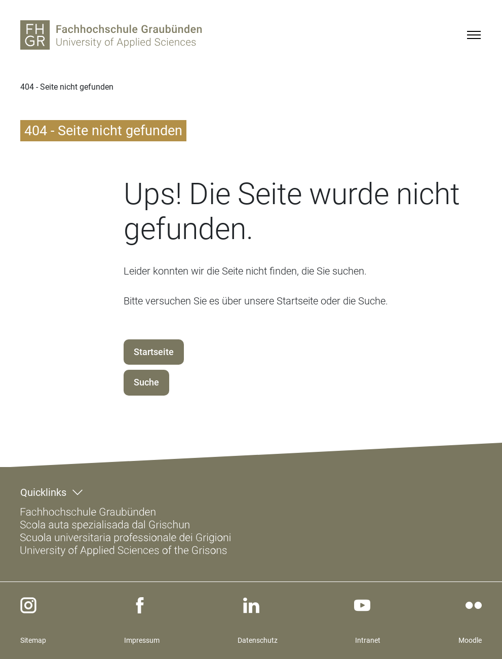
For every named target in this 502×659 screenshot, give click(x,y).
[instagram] (28, 605)
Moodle (470, 640)
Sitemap (33, 640)
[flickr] (474, 605)
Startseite (154, 351)
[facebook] (140, 605)
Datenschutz (258, 640)
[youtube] (362, 605)
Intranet (367, 640)
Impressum (142, 640)
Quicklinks (43, 492)
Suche (146, 382)
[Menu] (474, 35)
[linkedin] (251, 605)
